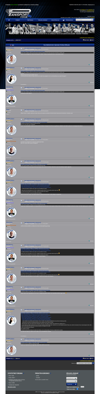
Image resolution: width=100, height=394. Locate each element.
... (14, 40)
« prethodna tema (83, 37)
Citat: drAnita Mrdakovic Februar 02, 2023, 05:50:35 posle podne (36, 317)
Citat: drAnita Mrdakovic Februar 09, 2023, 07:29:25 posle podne (36, 187)
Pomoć (18, 20)
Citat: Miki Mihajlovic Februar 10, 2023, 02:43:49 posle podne (35, 186)
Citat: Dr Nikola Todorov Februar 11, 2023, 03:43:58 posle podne (35, 185)
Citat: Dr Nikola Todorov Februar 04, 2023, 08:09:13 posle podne (35, 315)
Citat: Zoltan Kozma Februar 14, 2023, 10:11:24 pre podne (34, 164)
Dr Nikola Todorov (10, 47)
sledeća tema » (91, 37)
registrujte (90, 9)
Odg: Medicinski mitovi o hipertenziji (32, 48)
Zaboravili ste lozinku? (71, 374)
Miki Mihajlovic (9, 87)
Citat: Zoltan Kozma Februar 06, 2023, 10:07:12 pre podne (34, 342)
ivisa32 (7, 109)
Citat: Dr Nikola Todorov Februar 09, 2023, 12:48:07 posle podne (35, 312)
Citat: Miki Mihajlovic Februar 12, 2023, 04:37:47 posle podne (35, 183)
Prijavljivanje (42, 20)
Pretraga (30, 20)
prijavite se (83, 9)
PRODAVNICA (67, 20)
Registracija (55, 20)
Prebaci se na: (73, 363)
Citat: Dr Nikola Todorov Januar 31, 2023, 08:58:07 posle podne (36, 319)
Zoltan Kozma (9, 138)
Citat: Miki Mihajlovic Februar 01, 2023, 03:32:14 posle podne (36, 318)
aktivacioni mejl (90, 10)
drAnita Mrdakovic (10, 67)
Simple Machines (48, 391)
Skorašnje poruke (12, 387)
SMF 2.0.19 (37, 391)
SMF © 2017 (42, 391)
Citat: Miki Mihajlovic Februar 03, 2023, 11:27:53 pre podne (34, 316)
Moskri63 (92, 17)
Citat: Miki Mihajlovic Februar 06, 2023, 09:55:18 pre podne (34, 314)
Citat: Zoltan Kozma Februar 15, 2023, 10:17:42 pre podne (34, 122)
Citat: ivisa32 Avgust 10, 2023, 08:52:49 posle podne (33, 51)
